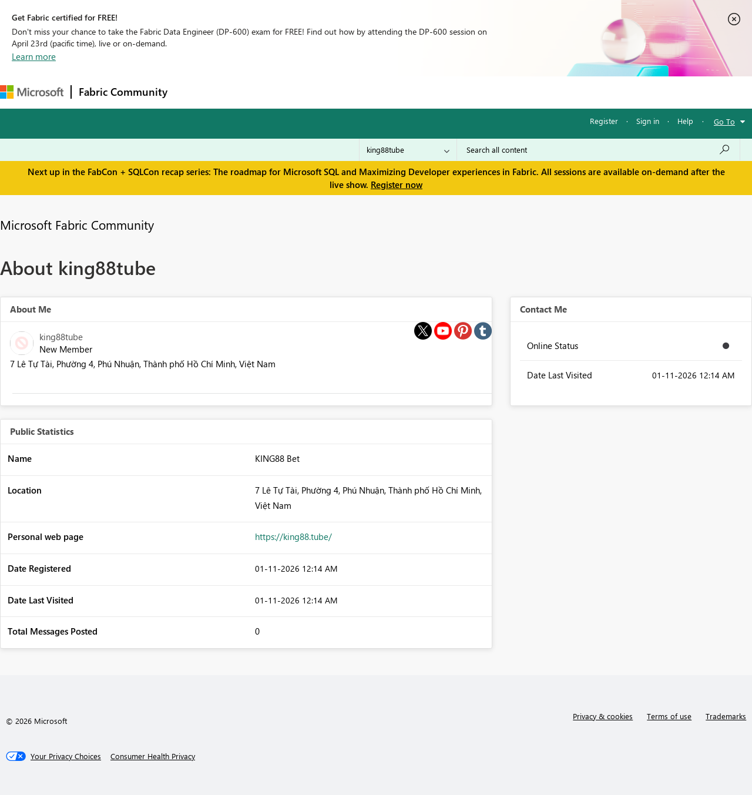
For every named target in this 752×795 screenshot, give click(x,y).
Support (494, 92)
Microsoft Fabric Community (77, 224)
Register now (396, 184)
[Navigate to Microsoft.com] (31, 92)
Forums (194, 92)
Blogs (399, 92)
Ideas (294, 92)
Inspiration (246, 92)
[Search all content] (598, 150)
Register (604, 121)
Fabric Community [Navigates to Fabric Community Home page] (123, 92)
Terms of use (669, 716)
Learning (444, 92)
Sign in (647, 121)
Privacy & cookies (603, 716)
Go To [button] (724, 121)
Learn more (34, 56)
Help (685, 121)
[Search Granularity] (408, 150)
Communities (346, 92)
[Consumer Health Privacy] (152, 756)
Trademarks (726, 716)
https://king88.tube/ (293, 536)
